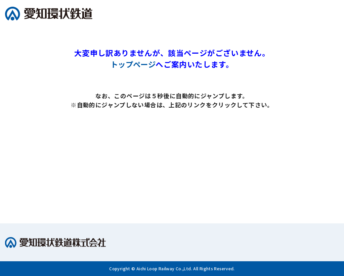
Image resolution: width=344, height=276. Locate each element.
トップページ (133, 64)
